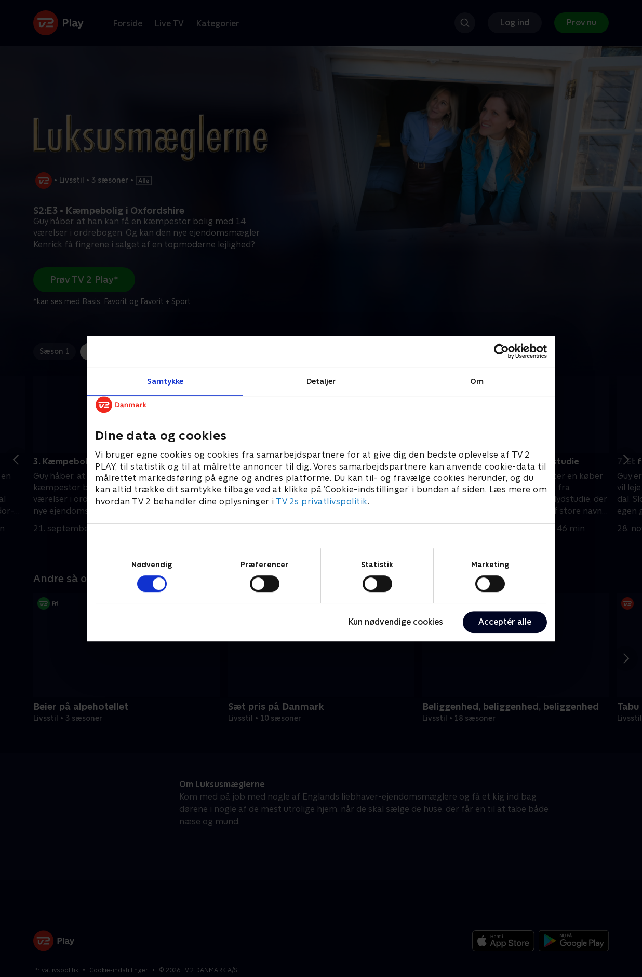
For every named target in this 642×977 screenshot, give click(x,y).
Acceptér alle (504, 622)
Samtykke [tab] (165, 381)
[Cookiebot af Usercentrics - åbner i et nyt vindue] (501, 351)
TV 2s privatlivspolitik (322, 501)
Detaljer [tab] (321, 381)
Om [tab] (477, 381)
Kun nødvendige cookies (396, 622)
